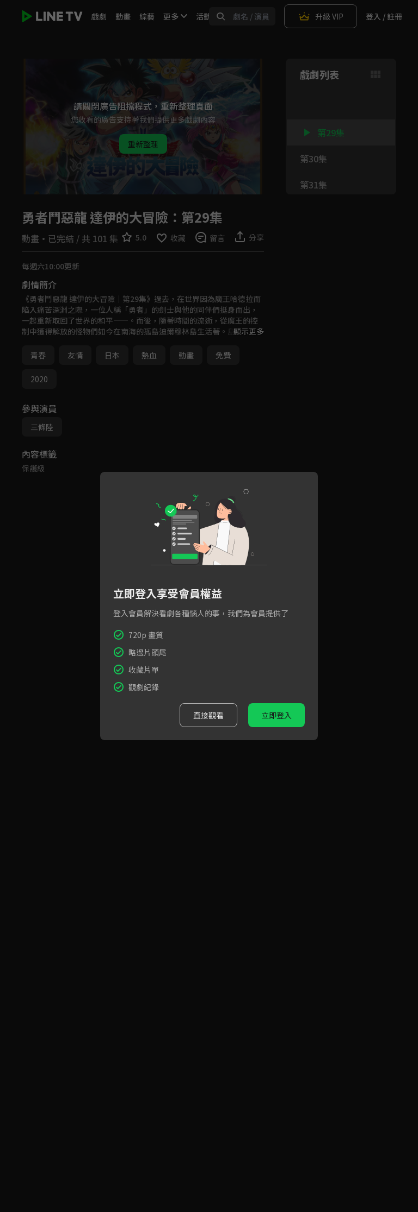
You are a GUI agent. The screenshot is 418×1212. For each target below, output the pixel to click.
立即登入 (276, 715)
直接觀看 (208, 715)
